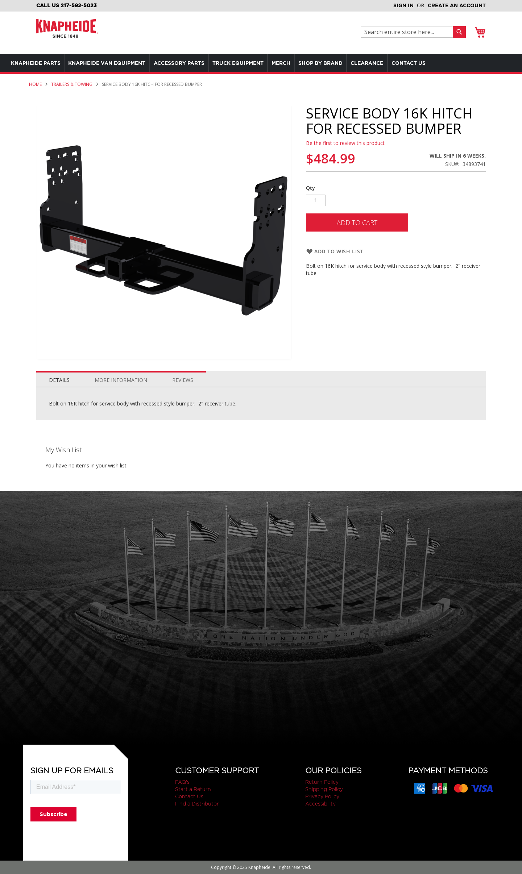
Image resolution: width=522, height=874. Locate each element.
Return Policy (322, 782)
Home (35, 84)
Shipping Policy (324, 789)
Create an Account (457, 5)
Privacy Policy (322, 796)
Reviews (182, 379)
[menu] (246, 63)
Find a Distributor (197, 804)
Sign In (403, 5)
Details (59, 379)
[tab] (59, 378)
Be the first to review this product (345, 143)
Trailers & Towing (71, 84)
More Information (121, 379)
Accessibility (320, 804)
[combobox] (409, 32)
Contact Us (189, 796)
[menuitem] (37, 63)
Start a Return (193, 789)
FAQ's (182, 782)
